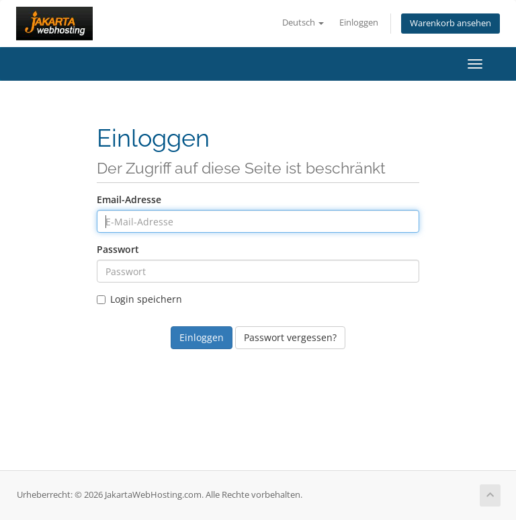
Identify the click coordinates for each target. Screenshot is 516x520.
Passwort (118, 249)
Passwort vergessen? (290, 337)
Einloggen (358, 22)
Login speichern (139, 299)
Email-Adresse (129, 199)
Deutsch (303, 22)
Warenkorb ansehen (450, 23)
